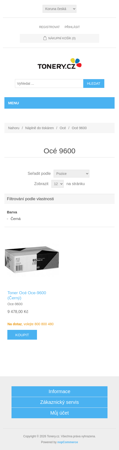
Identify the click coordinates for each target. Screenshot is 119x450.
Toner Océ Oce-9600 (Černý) (26, 295)
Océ (63, 128)
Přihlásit (72, 27)
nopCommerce (67, 442)
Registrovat (49, 27)
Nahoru (13, 128)
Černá (16, 219)
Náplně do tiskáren (39, 128)
